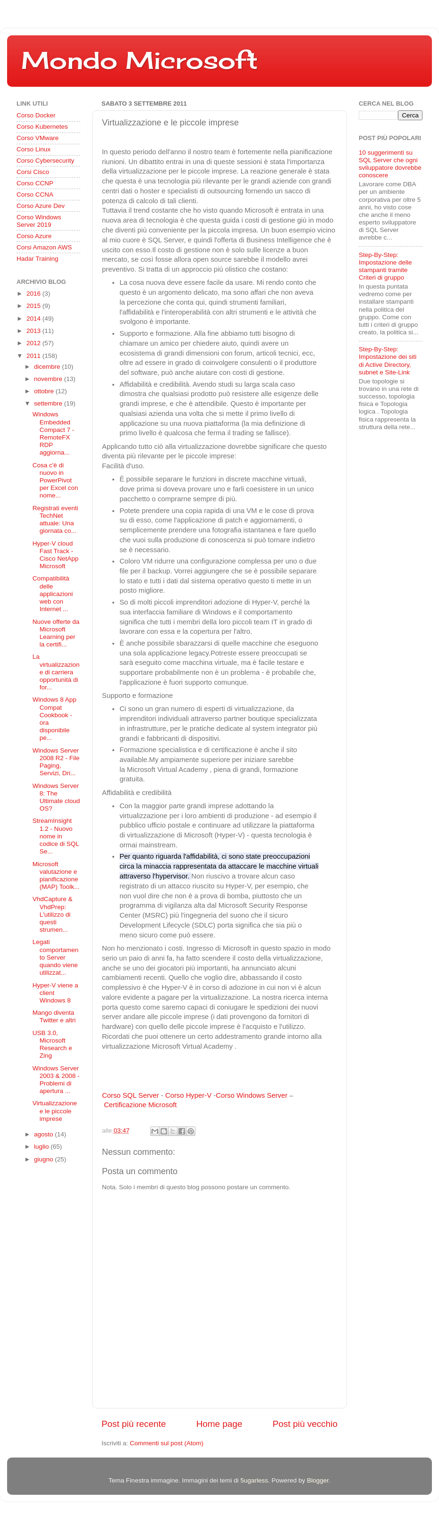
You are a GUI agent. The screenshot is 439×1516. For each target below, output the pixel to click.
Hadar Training (38, 258)
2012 (34, 343)
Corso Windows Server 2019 (39, 221)
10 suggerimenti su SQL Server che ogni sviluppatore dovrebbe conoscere (390, 164)
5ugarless (254, 1480)
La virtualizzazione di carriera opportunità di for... (56, 672)
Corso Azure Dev (41, 205)
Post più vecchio (305, 1424)
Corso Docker (36, 115)
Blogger (318, 1480)
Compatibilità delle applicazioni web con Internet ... (53, 594)
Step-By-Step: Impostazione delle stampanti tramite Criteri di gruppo (385, 266)
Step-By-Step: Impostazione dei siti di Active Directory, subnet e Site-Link (387, 361)
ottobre (45, 391)
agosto (44, 1134)
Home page (219, 1424)
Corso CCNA (35, 194)
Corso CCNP (35, 183)
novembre (49, 378)
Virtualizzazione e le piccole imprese (55, 1111)
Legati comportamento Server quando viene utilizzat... (56, 957)
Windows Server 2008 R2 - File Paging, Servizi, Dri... (56, 762)
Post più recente (133, 1424)
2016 (34, 293)
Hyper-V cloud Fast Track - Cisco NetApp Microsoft (56, 555)
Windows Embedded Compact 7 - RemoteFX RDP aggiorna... (54, 433)
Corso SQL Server (130, 1095)
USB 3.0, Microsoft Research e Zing (52, 1044)
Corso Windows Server (251, 1095)
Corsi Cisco (33, 171)
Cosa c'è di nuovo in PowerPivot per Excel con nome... (55, 480)
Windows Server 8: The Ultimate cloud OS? (56, 797)
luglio (42, 1146)
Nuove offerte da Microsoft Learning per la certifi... (56, 633)
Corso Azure (34, 236)
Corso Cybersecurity (45, 160)
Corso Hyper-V (188, 1095)
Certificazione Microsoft (140, 1105)
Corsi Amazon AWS (44, 247)
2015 (34, 305)
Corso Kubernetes (42, 126)
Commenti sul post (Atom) (166, 1443)
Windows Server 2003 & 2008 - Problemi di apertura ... (56, 1080)
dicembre (48, 366)
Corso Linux (34, 149)
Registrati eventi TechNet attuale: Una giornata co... (55, 520)
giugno (44, 1159)
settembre (49, 403)
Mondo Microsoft (139, 60)
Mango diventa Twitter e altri (54, 1016)
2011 (34, 355)
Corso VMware (38, 137)
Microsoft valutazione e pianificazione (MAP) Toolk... (56, 876)
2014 (34, 318)
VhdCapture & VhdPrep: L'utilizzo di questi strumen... (53, 914)
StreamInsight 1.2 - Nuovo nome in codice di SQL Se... (56, 836)
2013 (34, 330)
